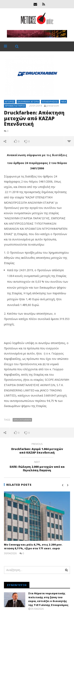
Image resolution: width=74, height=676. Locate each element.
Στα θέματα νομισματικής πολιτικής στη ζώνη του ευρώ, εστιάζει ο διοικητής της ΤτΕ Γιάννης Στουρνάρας (48, 599)
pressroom (52, 105)
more (69, 141)
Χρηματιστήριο (15, 105)
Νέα (63, 101)
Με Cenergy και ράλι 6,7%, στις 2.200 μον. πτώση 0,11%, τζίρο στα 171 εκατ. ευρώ (33, 546)
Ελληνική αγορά (28, 101)
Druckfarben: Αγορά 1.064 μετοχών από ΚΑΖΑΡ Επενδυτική (37, 448)
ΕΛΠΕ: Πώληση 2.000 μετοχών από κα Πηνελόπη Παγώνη (37, 466)
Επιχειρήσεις (50, 101)
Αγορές (9, 101)
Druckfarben (22, 419)
